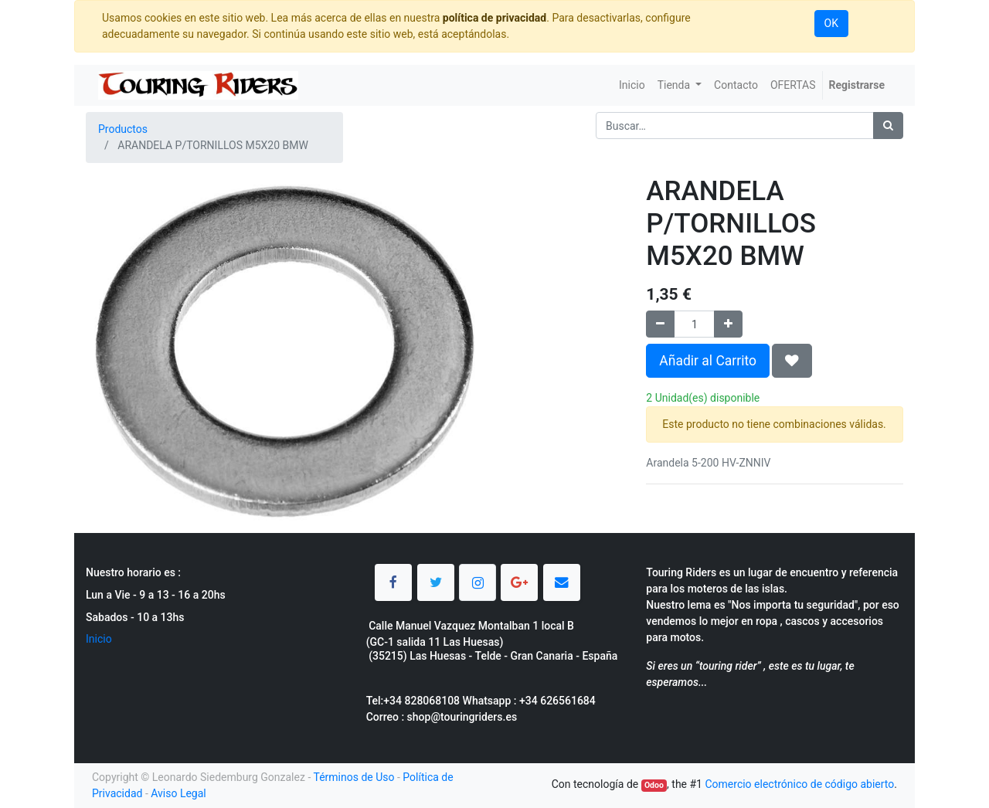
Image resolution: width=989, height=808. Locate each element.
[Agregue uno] (728, 324)
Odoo (654, 785)
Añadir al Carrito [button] (707, 360)
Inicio (99, 639)
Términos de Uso (353, 777)
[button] (792, 361)
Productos (123, 129)
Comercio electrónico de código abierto (799, 784)
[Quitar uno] (660, 324)
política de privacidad (494, 18)
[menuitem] (632, 85)
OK (831, 23)
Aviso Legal (178, 793)
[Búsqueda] (888, 125)
